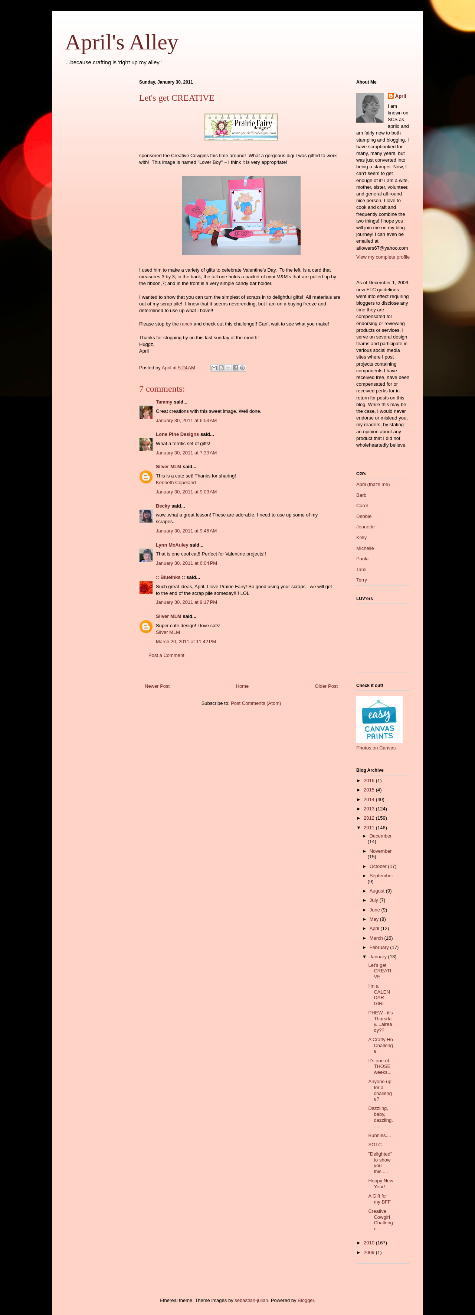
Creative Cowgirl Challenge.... (380, 1219)
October (379, 866)
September (381, 875)
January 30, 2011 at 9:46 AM (186, 531)
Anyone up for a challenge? (380, 1090)
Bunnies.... (379, 1135)
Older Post (326, 686)
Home (242, 686)
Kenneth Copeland (176, 482)
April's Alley (121, 42)
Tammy (164, 402)
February (380, 947)
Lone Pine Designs (177, 434)
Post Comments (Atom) (256, 703)
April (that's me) (373, 484)
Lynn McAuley (172, 545)
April (400, 96)
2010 (370, 1243)
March (377, 938)
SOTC (374, 1144)
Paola (362, 558)
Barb (361, 495)
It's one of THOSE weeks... (380, 1066)
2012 (370, 818)
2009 (370, 1252)
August (378, 891)
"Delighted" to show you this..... (380, 1162)
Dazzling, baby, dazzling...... (380, 1116)
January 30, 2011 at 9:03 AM (186, 492)
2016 (370, 780)
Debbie (363, 516)
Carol (362, 505)
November (381, 851)
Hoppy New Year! (380, 1183)
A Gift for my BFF (379, 1199)
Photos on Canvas (376, 748)
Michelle (365, 548)
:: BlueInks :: (170, 577)
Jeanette (365, 526)
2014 (370, 799)
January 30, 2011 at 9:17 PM (186, 602)
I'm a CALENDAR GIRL (379, 994)
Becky (163, 506)
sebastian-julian (251, 1300)
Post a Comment (166, 655)
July (375, 900)
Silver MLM (168, 466)
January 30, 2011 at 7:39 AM (186, 453)
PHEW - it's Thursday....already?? (380, 1021)
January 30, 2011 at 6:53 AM (186, 420)
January (379, 956)
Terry (361, 580)
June (375, 910)
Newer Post (157, 686)
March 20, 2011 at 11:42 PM (186, 641)
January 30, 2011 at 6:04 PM (186, 563)
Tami (361, 569)
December (381, 836)
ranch (186, 324)
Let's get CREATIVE (379, 970)
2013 (370, 809)
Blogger (306, 1300)
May (375, 919)
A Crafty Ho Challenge (380, 1045)
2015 (370, 790)
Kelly (361, 537)
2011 (370, 827)
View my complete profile (383, 257)
